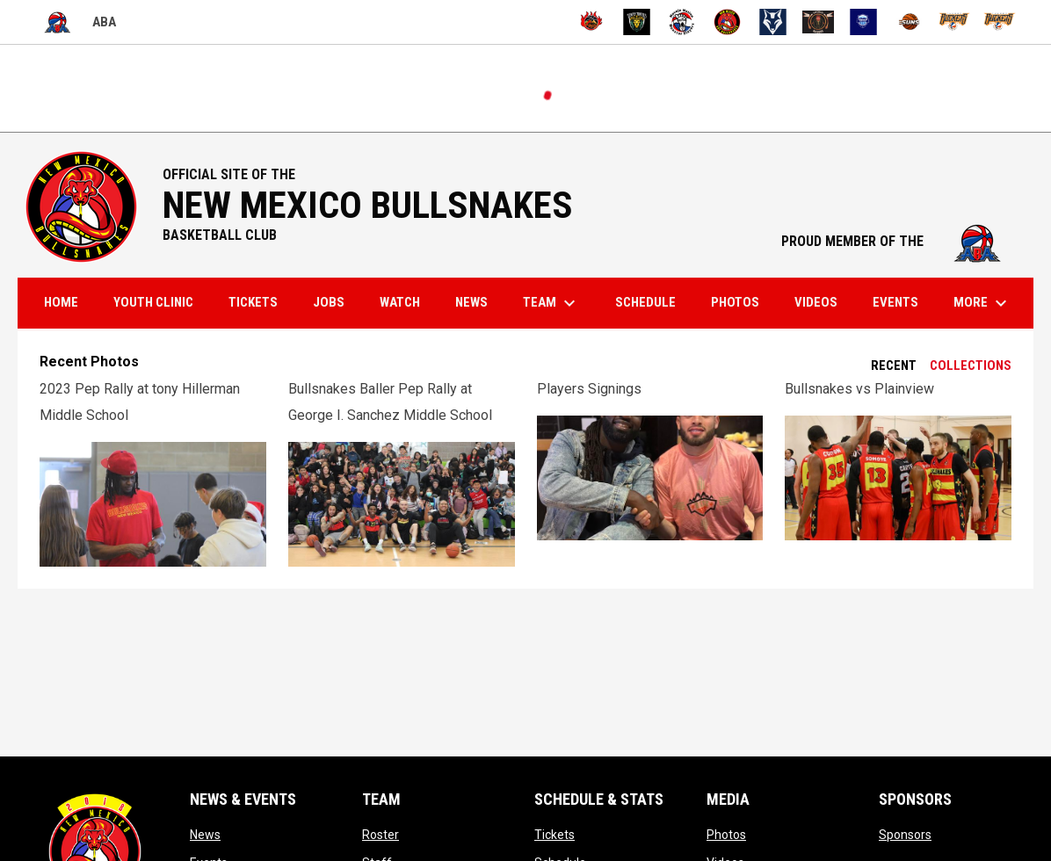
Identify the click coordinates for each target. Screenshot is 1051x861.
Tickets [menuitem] (253, 302)
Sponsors (905, 835)
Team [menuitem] (551, 303)
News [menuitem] (471, 302)
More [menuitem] (982, 303)
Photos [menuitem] (735, 302)
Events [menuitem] (895, 302)
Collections (970, 365)
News (205, 835)
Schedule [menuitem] (645, 302)
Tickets (554, 835)
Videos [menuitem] (815, 302)
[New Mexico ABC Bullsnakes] (727, 22)
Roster (380, 835)
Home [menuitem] (61, 302)
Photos (726, 835)
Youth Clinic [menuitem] (153, 302)
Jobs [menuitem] (328, 302)
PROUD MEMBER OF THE (898, 241)
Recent (894, 365)
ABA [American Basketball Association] (75, 22)
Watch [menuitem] (400, 302)
